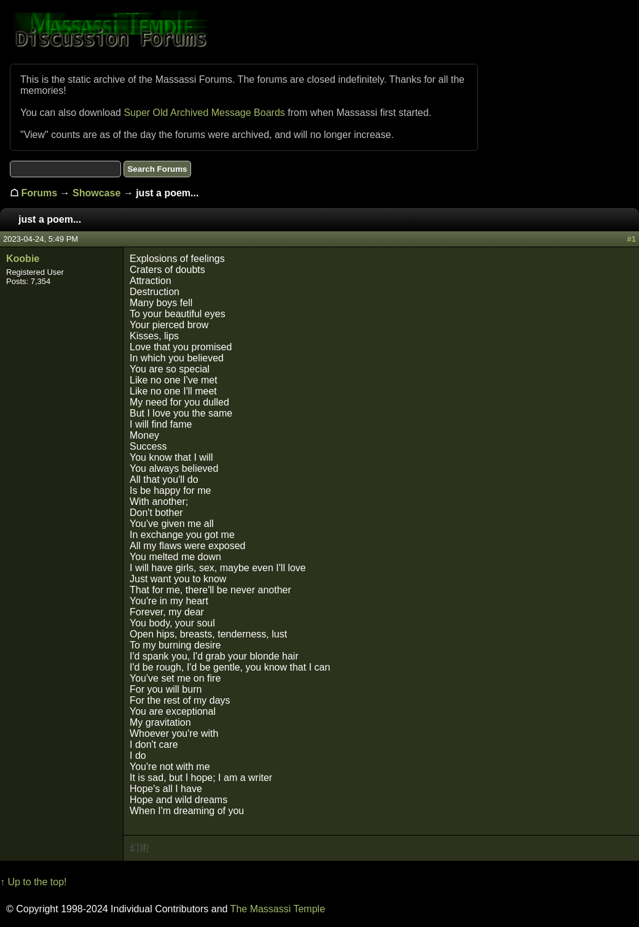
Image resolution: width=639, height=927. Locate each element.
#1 (631, 239)
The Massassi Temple (277, 909)
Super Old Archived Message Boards (203, 112)
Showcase (96, 193)
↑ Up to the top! (33, 882)
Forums (39, 193)
